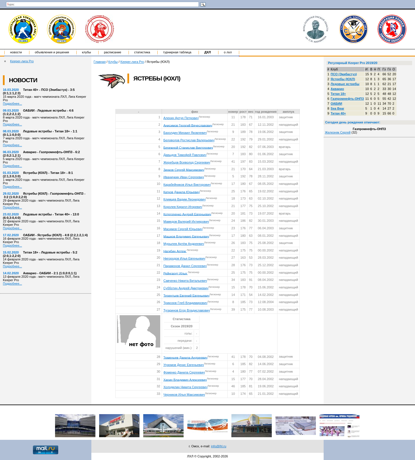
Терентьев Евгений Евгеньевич (186, 295)
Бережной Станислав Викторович (188, 147)
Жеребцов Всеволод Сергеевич (186, 162)
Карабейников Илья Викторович (187, 184)
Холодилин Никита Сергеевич (185, 387)
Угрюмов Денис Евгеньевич (183, 365)
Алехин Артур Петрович (181, 118)
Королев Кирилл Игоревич (182, 207)
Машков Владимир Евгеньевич (186, 236)
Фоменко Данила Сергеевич (184, 372)
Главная (100, 61)
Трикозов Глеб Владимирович (185, 303)
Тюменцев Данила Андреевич (185, 357)
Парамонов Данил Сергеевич (185, 266)
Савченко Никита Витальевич (185, 280)
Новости (16, 52)
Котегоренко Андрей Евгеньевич (187, 214)
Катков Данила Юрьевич (181, 192)
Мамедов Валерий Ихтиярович (186, 221)
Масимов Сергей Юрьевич (183, 229)
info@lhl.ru (218, 446)
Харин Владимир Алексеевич (185, 379)
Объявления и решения (52, 52)
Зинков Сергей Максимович (183, 169)
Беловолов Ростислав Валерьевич (188, 140)
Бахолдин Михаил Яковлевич (185, 132)
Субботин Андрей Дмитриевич (185, 288)
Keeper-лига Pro (22, 61)
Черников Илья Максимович (184, 394)
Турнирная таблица (177, 52)
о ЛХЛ (228, 52)
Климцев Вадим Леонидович (184, 199)
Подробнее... (12, 103)
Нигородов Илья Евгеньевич (184, 258)
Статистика (142, 52)
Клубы (86, 52)
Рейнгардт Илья (175, 273)
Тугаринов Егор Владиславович (186, 310)
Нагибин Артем (175, 251)
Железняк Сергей (337, 132)
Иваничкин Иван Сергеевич (183, 177)
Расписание (112, 52)
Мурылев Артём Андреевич (183, 243)
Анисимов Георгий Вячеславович (187, 125)
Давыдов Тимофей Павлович (184, 155)
